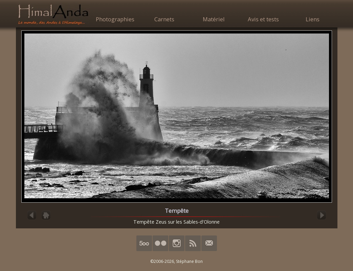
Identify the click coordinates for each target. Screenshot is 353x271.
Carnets (164, 19)
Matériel (214, 19)
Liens (312, 19)
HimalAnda (53, 14)
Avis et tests (263, 19)
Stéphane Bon (189, 261)
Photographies (115, 19)
